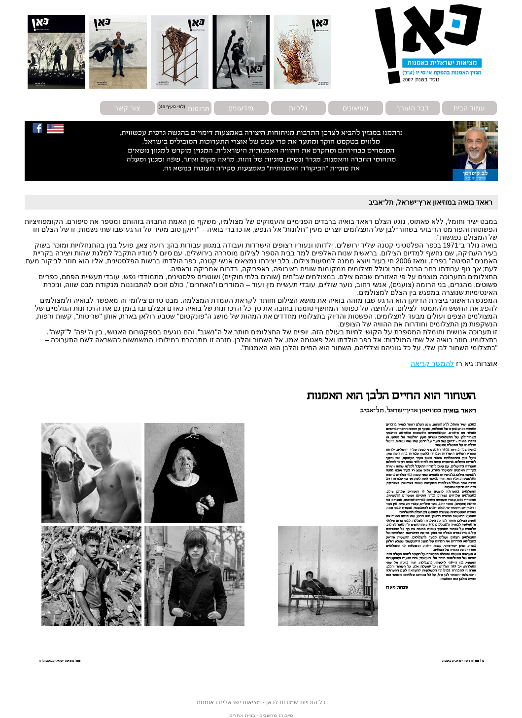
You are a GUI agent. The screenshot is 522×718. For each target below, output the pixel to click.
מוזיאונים (356, 108)
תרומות (198, 108)
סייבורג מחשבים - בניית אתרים (261, 715)
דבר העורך (412, 108)
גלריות (298, 108)
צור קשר (127, 108)
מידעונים (241, 108)
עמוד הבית (469, 108)
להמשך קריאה (432, 363)
